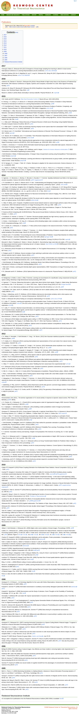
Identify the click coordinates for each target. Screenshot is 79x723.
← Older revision (12, 26)
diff (6, 26)
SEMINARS (48, 14)
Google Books (65, 284)
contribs (32, 25)
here (61, 698)
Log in (75, 0)
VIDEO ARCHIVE (64, 14)
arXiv (9, 305)
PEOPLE (41, 14)
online (18, 303)
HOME (2, 14)
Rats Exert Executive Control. (29, 99)
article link (34, 200)
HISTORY (34, 14)
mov (24, 534)
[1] (27, 90)
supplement (62, 474)
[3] (23, 312)
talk (29, 25)
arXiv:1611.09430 (50, 70)
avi (31, 534)
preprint (12, 156)
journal (52, 474)
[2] (23, 223)
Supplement (37, 180)
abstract (41, 539)
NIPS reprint (62, 413)
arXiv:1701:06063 (23, 75)
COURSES (55, 14)
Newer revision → (31, 26)
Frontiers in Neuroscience (37, 496)
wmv (19, 534)
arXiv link (49, 108)
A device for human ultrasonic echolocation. (55, 149)
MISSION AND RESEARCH (13, 14)
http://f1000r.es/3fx (51, 244)
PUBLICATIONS (26, 14)
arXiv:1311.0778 (55, 298)
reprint (56, 92)
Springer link (48, 237)
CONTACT (73, 14)
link (16, 119)
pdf (7, 85)
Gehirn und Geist (37, 636)
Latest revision (20, 26)
